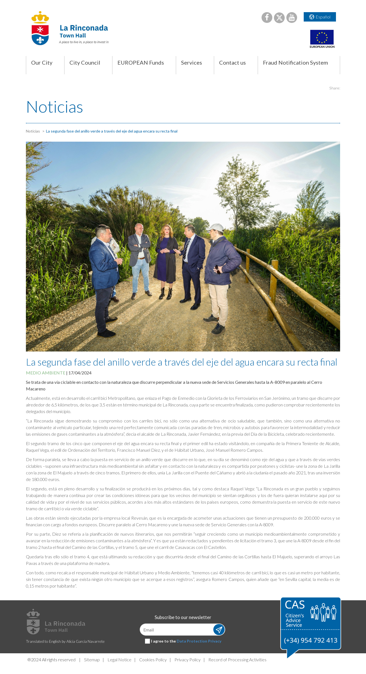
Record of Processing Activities (237, 659)
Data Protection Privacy (199, 641)
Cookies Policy (153, 659)
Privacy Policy (187, 659)
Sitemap (92, 659)
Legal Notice (119, 659)
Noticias (33, 131)
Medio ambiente (45, 372)
